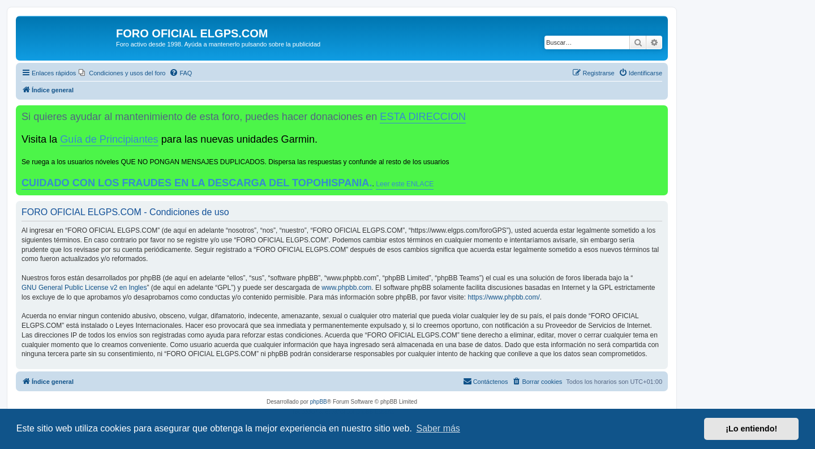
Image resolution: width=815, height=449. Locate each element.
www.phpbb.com (346, 288)
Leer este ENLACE (405, 184)
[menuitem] (122, 73)
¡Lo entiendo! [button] (751, 428)
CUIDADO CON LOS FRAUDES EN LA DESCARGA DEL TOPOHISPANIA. (197, 183)
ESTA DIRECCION (423, 116)
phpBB (318, 402)
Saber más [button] (438, 428)
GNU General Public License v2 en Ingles (84, 288)
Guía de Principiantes (109, 139)
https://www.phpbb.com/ (503, 297)
